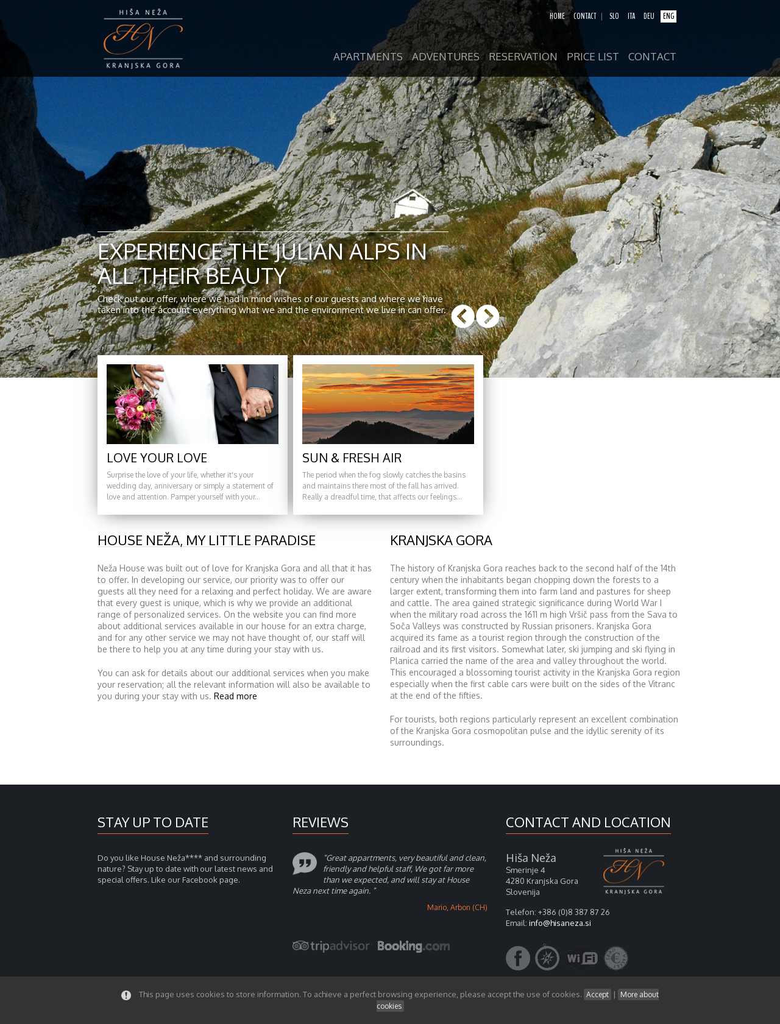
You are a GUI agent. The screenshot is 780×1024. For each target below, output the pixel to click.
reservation (523, 57)
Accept (597, 994)
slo (614, 16)
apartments (368, 57)
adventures (446, 57)
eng (668, 16)
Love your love (157, 457)
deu (649, 16)
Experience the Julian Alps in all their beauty (262, 263)
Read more (235, 696)
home (557, 16)
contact (584, 16)
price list (593, 57)
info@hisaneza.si (560, 923)
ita (631, 16)
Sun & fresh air (352, 457)
